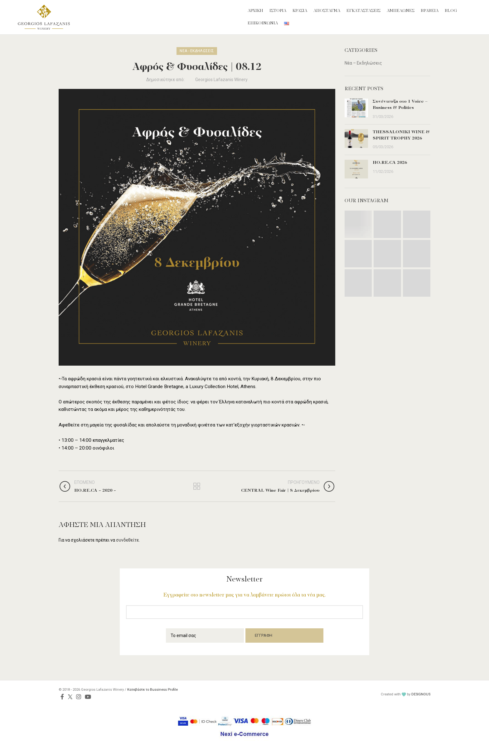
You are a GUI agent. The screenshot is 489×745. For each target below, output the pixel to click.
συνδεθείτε (127, 540)
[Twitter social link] (70, 696)
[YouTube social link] (88, 696)
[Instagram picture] (358, 224)
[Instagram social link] (78, 696)
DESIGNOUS (420, 694)
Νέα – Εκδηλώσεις (363, 63)
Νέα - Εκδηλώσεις (197, 51)
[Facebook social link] (62, 696)
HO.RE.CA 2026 (390, 162)
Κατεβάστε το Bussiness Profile (152, 690)
